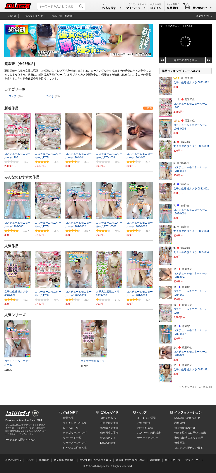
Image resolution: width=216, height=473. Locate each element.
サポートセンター (147, 437)
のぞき (50, 96)
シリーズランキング (75, 442)
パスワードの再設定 (149, 432)
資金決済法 (188, 437)
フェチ (13, 96)
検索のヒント (108, 437)
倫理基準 (179, 442)
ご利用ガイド (109, 412)
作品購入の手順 (109, 427)
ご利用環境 (143, 422)
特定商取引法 (190, 432)
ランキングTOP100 (74, 422)
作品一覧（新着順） (63, 16)
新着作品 (11, 108)
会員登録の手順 (109, 422)
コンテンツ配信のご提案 (188, 447)
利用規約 (179, 422)
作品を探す (70, 412)
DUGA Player (108, 442)
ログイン (155, 8)
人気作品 (11, 246)
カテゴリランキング (75, 432)
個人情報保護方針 (184, 427)
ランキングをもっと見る (193, 387)
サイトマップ (172, 460)
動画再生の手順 (109, 432)
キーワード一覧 (72, 437)
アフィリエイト (194, 460)
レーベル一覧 (71, 427)
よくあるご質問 (146, 417)
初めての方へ (204, 16)
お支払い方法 (145, 427)
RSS (149, 108)
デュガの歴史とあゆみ (23, 439)
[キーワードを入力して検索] (61, 6)
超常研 (12, 16)
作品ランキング (34, 16)
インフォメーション (188, 412)
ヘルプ (141, 412)
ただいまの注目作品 (75, 447)
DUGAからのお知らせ (187, 417)
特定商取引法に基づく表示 (95, 460)
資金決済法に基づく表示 (130, 460)
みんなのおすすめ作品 (21, 177)
